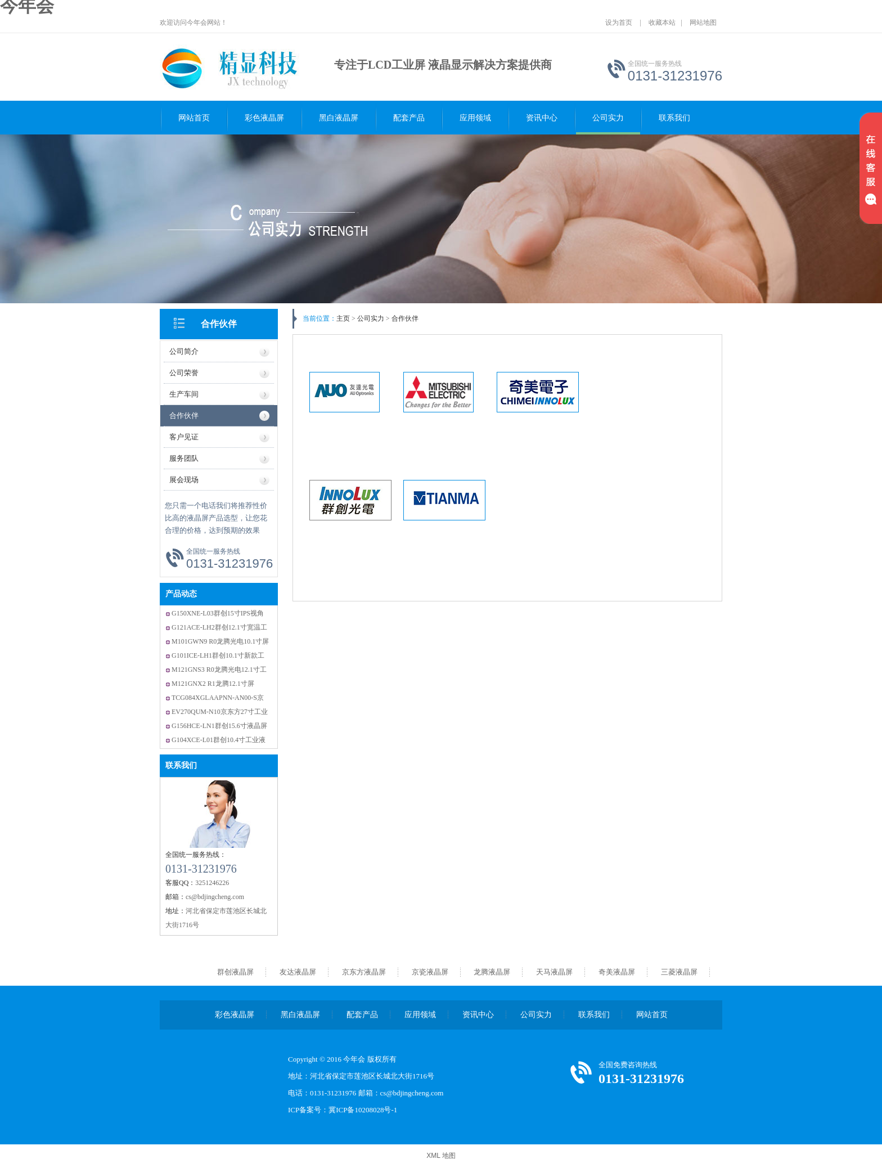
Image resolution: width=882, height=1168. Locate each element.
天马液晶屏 (554, 972)
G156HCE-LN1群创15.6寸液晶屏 (219, 726)
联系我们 (674, 118)
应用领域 (475, 118)
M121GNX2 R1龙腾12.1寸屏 (213, 684)
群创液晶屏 (235, 972)
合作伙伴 (219, 324)
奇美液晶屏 (616, 972)
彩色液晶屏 (264, 118)
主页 (343, 318)
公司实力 (608, 118)
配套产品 (409, 118)
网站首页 (194, 118)
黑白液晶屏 (338, 118)
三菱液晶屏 (679, 972)
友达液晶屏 (298, 972)
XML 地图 (441, 1156)
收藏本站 (662, 22)
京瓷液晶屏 (430, 972)
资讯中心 (541, 118)
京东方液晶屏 (364, 972)
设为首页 (618, 22)
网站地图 (703, 22)
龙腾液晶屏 (492, 972)
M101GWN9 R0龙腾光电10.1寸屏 (220, 641)
